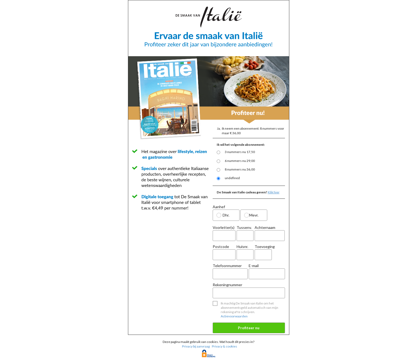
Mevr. (253, 215)
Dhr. (226, 215)
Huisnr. (245, 252)
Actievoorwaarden (234, 316)
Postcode (224, 252)
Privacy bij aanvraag (196, 346)
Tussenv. (245, 233)
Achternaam (270, 233)
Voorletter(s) (224, 233)
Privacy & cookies (224, 346)
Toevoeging (263, 252)
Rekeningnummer (249, 290)
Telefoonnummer (230, 271)
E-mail (267, 271)
